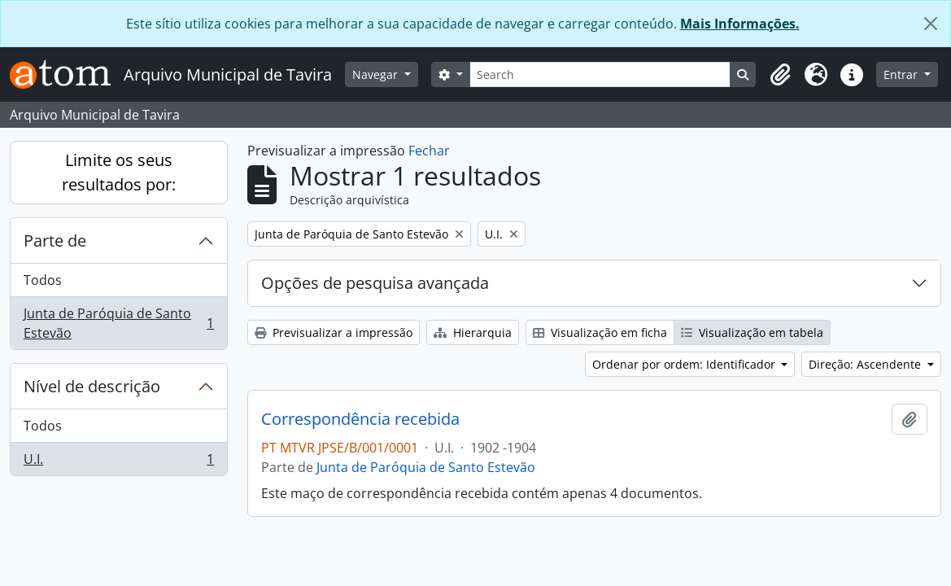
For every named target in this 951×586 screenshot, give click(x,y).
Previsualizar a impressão (333, 332)
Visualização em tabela (752, 332)
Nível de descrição (92, 386)
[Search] (600, 74)
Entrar (902, 74)
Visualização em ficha (600, 332)
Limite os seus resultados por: (119, 172)
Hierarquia (473, 332)
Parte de (55, 240)
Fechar (429, 151)
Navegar (376, 74)
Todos (43, 280)
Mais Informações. (740, 24)
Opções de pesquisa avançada (375, 283)
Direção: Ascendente (866, 364)
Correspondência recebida (360, 419)
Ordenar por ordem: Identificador (685, 364)
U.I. (118, 462)
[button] (780, 75)
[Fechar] (930, 23)
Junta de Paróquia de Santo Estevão (118, 323)
